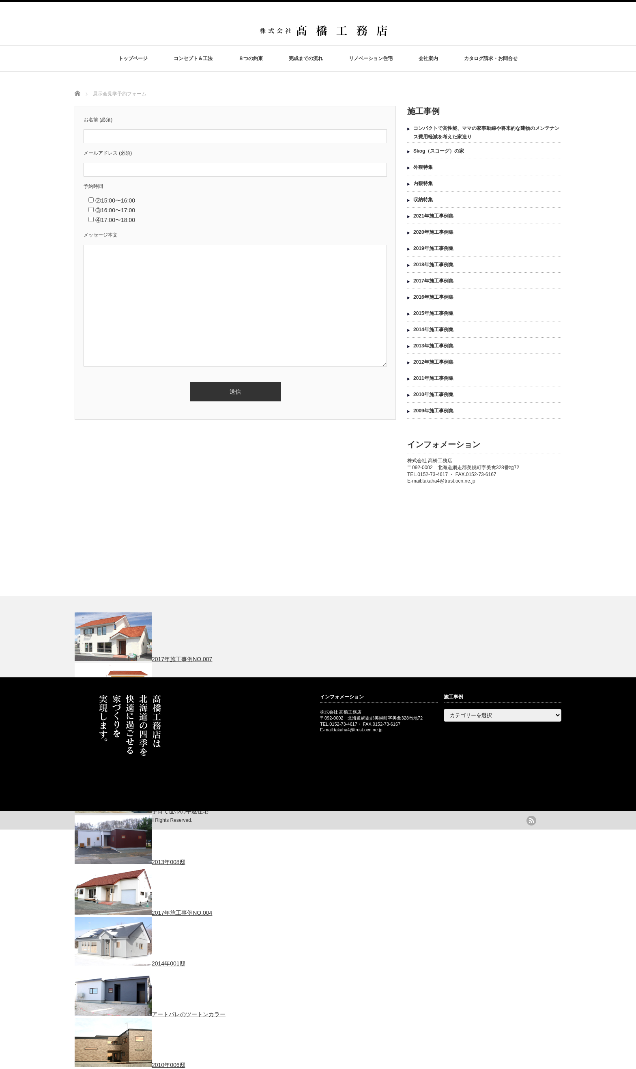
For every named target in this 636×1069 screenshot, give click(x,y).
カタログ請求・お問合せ (491, 58)
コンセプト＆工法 (193, 58)
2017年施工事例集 (433, 281)
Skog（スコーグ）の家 (438, 151)
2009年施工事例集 (433, 411)
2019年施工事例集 (433, 248)
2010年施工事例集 (433, 394)
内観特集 (423, 183)
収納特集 (423, 200)
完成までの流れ (306, 58)
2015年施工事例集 (433, 313)
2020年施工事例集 (433, 232)
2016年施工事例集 (433, 297)
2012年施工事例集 (433, 362)
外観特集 (423, 167)
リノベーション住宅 (371, 58)
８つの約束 (250, 58)
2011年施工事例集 (433, 378)
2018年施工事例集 (433, 264)
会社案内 (428, 58)
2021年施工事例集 (433, 216)
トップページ (133, 58)
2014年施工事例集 (433, 329)
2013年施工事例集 (433, 346)
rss (531, 820)
